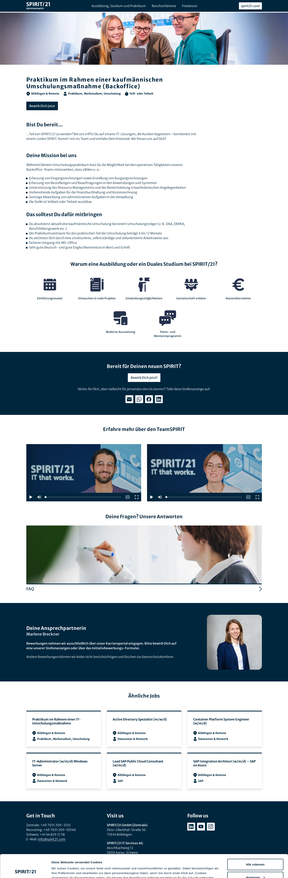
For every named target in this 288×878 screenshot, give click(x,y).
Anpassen (255, 854)
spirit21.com (250, 6)
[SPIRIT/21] (38, 6)
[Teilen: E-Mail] (129, 399)
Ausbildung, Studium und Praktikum (118, 6)
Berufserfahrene (164, 6)
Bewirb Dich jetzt (42, 106)
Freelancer (189, 6)
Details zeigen (61, 870)
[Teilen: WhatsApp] (139, 399)
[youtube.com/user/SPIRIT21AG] (201, 827)
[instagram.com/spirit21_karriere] (211, 827)
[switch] (127, 497)
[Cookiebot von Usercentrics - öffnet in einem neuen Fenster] (25, 870)
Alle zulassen (255, 841)
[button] (30, 497)
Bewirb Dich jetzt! (144, 378)
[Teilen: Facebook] (149, 399)
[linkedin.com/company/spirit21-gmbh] (191, 827)
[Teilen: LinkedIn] (159, 399)
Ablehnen (255, 867)
